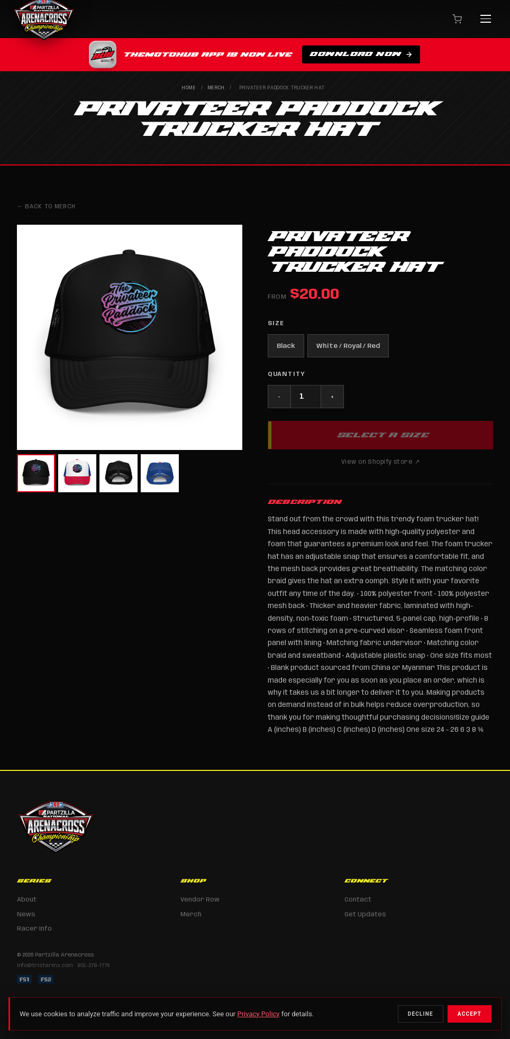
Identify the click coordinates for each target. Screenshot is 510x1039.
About (27, 899)
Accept (469, 1014)
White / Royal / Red (348, 346)
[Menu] (485, 19)
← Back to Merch (46, 207)
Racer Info (34, 928)
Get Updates (365, 914)
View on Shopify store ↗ (380, 462)
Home (189, 88)
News (26, 914)
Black (286, 346)
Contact (357, 899)
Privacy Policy (258, 1014)
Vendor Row (200, 899)
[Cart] (457, 19)
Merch (216, 88)
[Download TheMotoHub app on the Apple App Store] (255, 54)
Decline (420, 1014)
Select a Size (383, 434)
